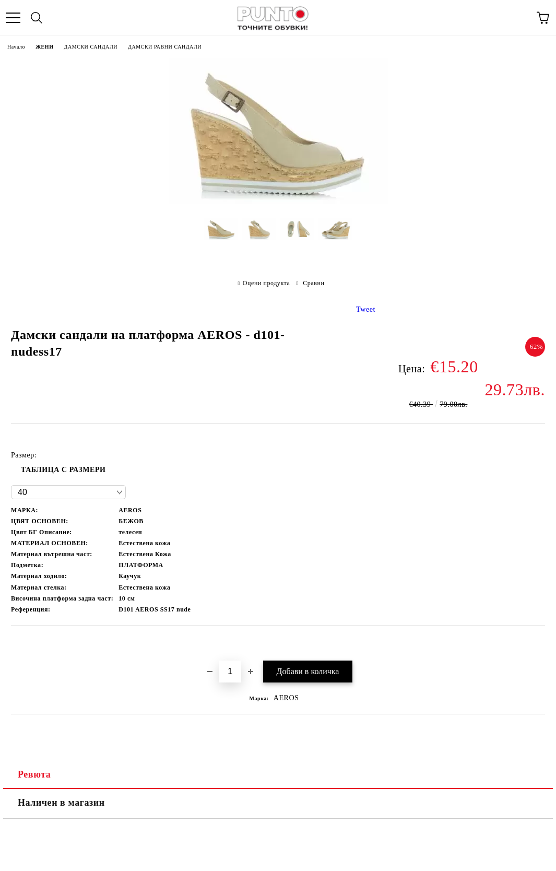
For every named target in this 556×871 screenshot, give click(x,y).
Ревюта (34, 774)
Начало (16, 47)
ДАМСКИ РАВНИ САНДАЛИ (165, 47)
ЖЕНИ (44, 47)
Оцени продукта (266, 283)
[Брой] (230, 671)
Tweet (365, 309)
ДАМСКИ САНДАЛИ (91, 47)
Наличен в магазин (61, 802)
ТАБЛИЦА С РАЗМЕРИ (63, 470)
